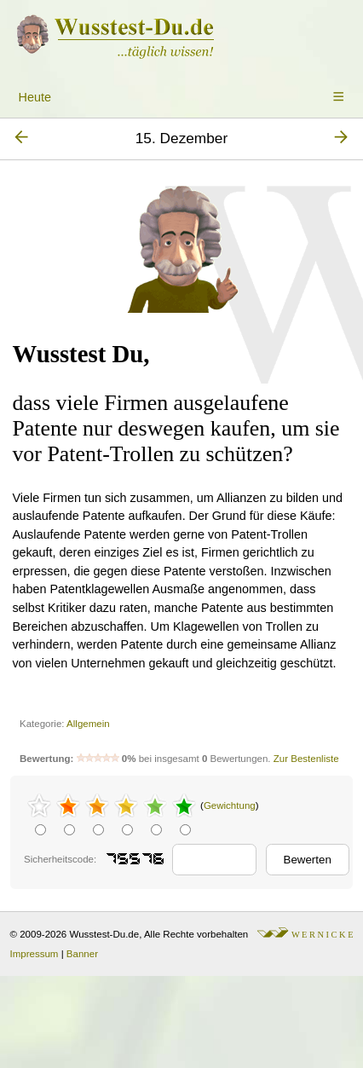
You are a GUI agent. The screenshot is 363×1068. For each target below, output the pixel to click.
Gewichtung (230, 805)
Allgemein (88, 724)
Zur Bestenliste (306, 758)
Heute (35, 97)
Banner (82, 954)
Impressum (34, 954)
